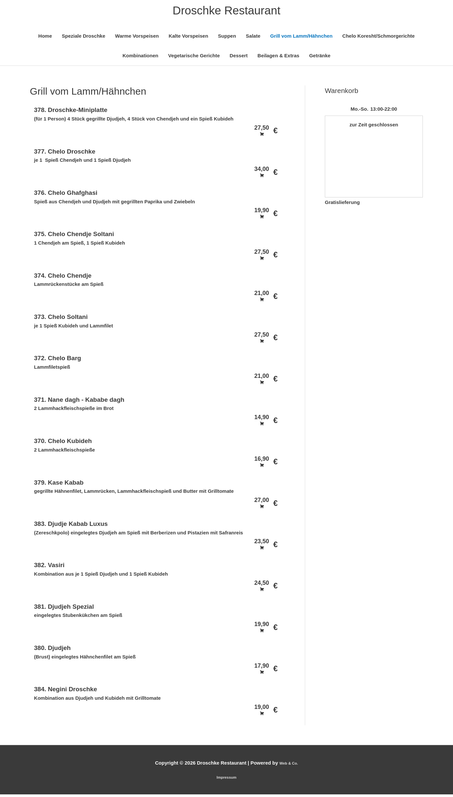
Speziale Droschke (83, 38)
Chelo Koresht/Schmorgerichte (378, 38)
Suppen (227, 38)
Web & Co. (288, 765)
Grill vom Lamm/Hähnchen (301, 38)
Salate (253, 38)
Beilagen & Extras (279, 58)
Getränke (319, 58)
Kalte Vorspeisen (188, 38)
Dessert (239, 58)
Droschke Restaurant (227, 11)
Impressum (226, 779)
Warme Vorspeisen (137, 38)
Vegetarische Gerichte (194, 58)
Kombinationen (140, 58)
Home (45, 38)
